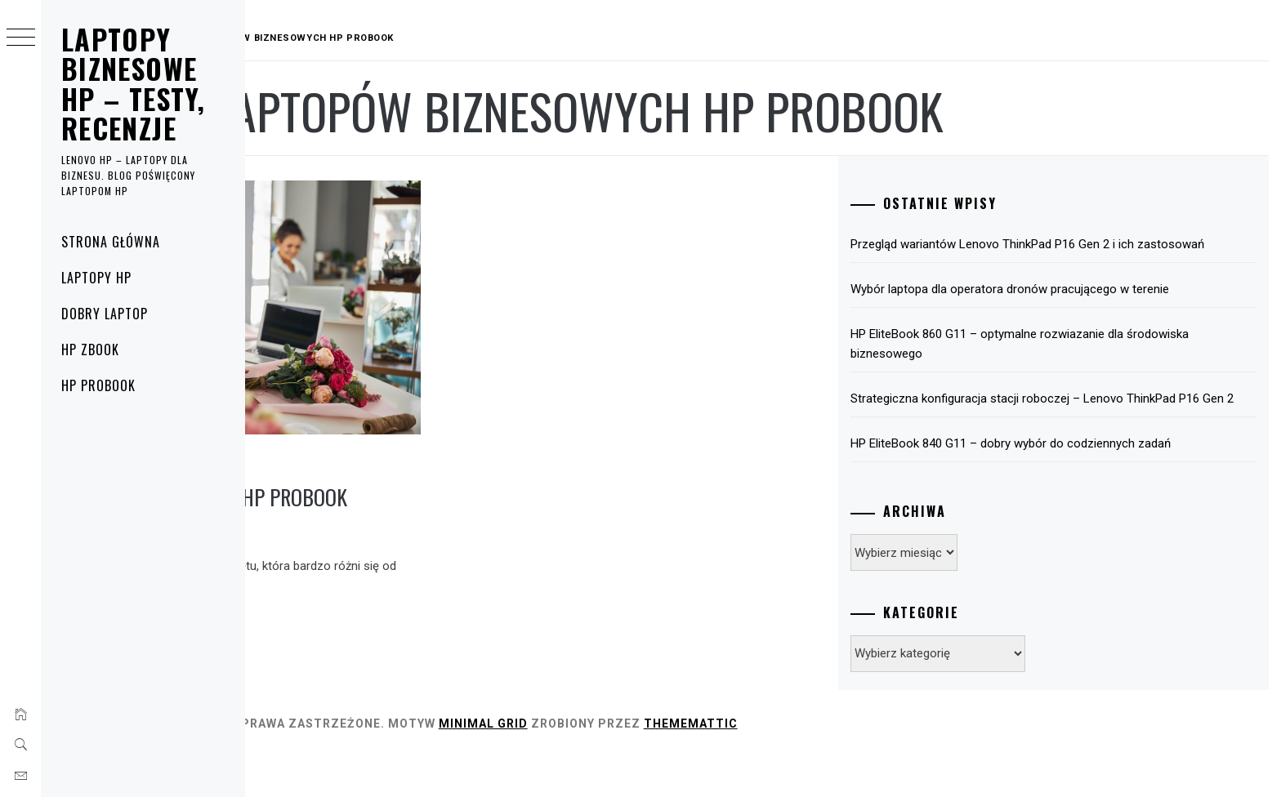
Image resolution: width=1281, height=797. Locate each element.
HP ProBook (98, 385)
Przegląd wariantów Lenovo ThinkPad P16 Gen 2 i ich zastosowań (1069, 254)
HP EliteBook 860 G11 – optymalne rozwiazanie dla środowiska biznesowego (1063, 363)
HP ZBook (90, 349)
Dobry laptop (104, 313)
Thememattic (908, 762)
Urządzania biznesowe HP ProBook (411, 449)
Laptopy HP (96, 277)
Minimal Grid (700, 762)
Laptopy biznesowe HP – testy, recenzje (133, 83)
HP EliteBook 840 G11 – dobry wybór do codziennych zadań (1087, 482)
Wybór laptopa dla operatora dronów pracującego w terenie (1086, 308)
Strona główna (110, 242)
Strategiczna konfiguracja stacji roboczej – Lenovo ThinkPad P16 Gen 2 (1089, 428)
